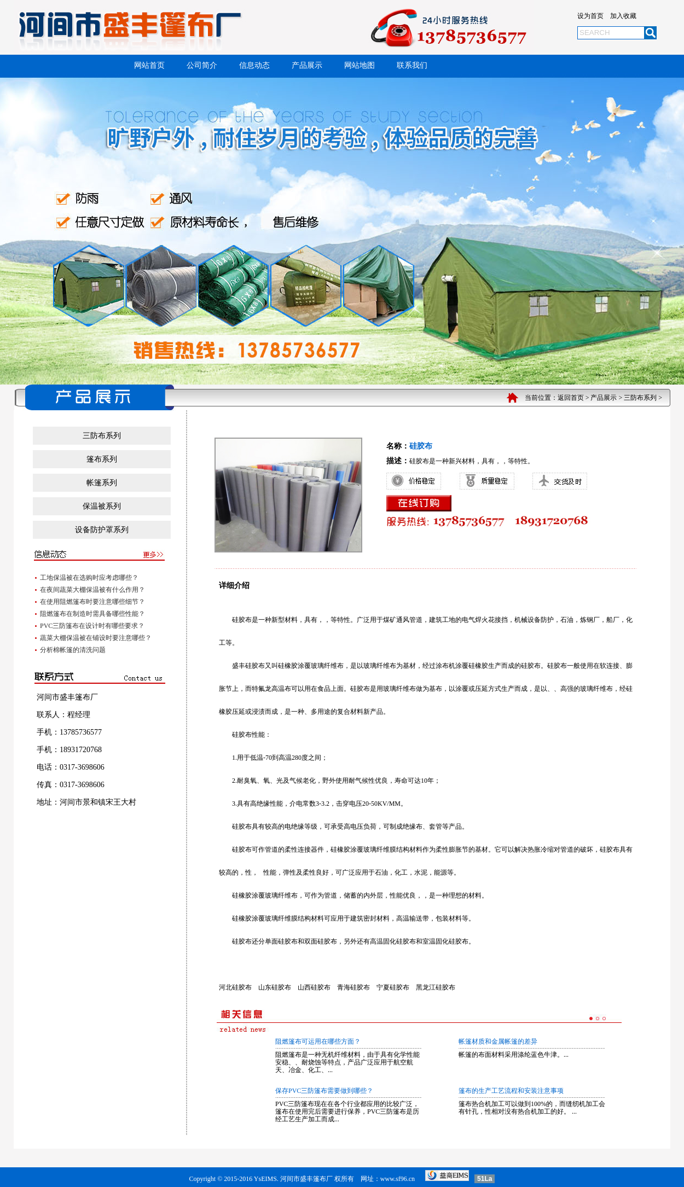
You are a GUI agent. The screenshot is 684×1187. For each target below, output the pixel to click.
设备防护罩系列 (102, 530)
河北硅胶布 (235, 987)
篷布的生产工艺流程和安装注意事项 (511, 1091)
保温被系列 (102, 506)
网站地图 (359, 65)
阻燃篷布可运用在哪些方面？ (318, 1041)
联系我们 (412, 65)
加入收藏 (623, 16)
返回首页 (571, 398)
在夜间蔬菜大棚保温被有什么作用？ (92, 590)
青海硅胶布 (353, 987)
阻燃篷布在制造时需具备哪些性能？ (92, 614)
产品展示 (307, 65)
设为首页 (590, 16)
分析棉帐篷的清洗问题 (73, 650)
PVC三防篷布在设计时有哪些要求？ (92, 626)
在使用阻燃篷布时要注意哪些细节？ (92, 602)
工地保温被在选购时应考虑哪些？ (89, 577)
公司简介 (202, 65)
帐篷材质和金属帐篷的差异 (498, 1041)
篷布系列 (101, 459)
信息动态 (254, 65)
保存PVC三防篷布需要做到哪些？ (324, 1091)
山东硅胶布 (274, 987)
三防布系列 (640, 398)
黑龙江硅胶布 (435, 987)
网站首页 (149, 65)
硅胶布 (242, 620)
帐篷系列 (101, 483)
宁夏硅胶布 (392, 987)
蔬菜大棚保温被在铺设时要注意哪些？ (96, 638)
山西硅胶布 (314, 987)
